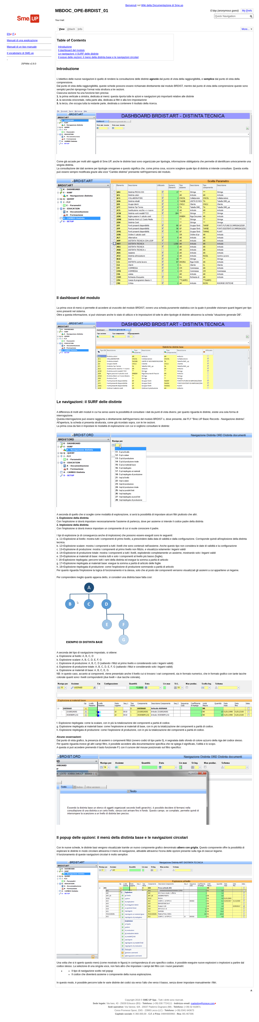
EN (8, 34)
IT (13, 34)
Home (28, 19)
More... (246, 29)
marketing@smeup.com (203, 1003)
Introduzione (65, 46)
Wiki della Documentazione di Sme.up (162, 5)
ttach (71, 29)
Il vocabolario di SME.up (20, 53)
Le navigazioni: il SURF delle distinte (78, 53)
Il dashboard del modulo (71, 50)
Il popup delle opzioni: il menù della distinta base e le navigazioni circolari (98, 57)
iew (61, 29)
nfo (80, 29)
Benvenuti (130, 5)
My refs (247, 10)
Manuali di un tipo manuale (21, 46)
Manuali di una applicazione (22, 40)
